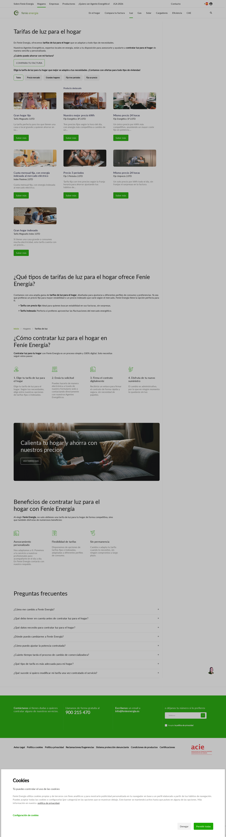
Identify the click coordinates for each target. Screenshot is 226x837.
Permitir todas (203, 826)
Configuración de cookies (25, 815)
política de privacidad (48, 803)
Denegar (184, 826)
